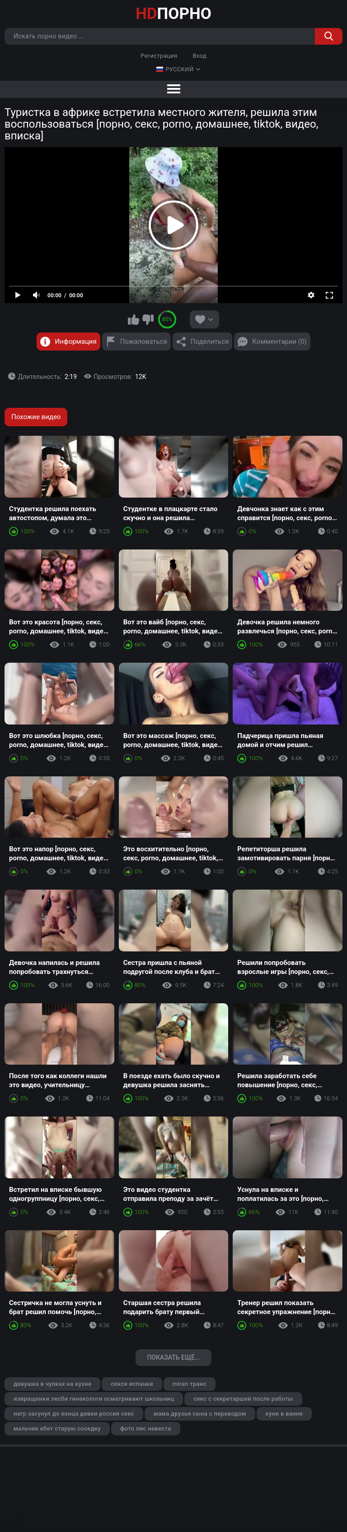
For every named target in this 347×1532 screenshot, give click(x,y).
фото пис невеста (145, 1428)
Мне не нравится (148, 319)
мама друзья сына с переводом (200, 1413)
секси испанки (132, 1383)
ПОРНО (173, 14)
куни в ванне (284, 1413)
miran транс (189, 1383)
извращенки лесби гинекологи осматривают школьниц (94, 1398)
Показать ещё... (173, 1357)
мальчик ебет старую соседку (57, 1428)
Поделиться (210, 341)
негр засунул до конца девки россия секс (74, 1413)
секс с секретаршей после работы (243, 1398)
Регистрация (159, 55)
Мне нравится (134, 319)
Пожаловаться (143, 341)
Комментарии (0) (279, 341)
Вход (199, 55)
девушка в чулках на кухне (52, 1383)
